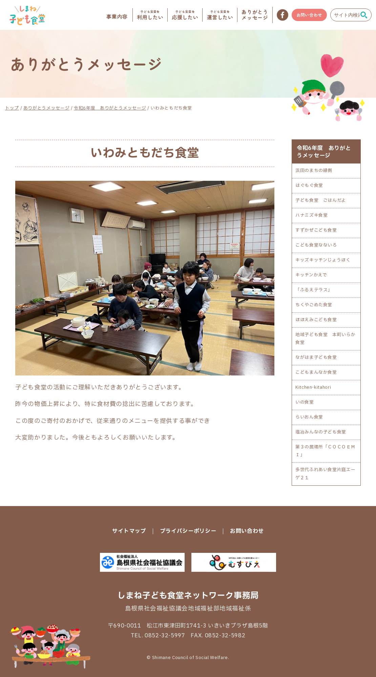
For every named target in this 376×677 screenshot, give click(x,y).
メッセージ (255, 14)
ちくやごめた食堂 (313, 305)
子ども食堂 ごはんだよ (320, 200)
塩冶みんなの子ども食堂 (320, 432)
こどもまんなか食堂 (316, 372)
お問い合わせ (309, 15)
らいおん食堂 (309, 417)
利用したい (150, 15)
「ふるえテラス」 (313, 290)
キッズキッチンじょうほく (323, 260)
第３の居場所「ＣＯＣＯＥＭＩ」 (325, 451)
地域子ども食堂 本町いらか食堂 (325, 338)
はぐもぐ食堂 (309, 185)
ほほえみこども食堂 (316, 319)
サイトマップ (129, 531)
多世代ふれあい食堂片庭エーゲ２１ (325, 473)
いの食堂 (304, 402)
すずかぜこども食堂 (316, 230)
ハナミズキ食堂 (311, 215)
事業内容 (116, 17)
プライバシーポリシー (188, 531)
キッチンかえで (311, 275)
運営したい (220, 15)
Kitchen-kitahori (313, 387)
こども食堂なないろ (316, 245)
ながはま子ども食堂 (316, 357)
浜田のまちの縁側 (313, 170)
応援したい (185, 15)
